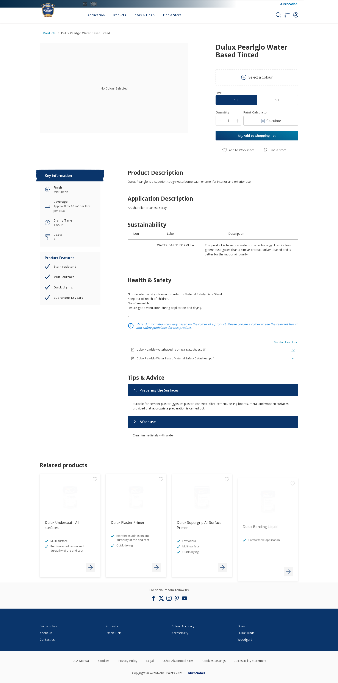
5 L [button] (277, 100)
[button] (295, 14)
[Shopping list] (287, 14)
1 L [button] (236, 100)
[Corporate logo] (289, 4)
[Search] (278, 14)
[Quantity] (228, 121)
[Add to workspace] (95, 507)
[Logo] (53, 8)
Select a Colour (257, 77)
